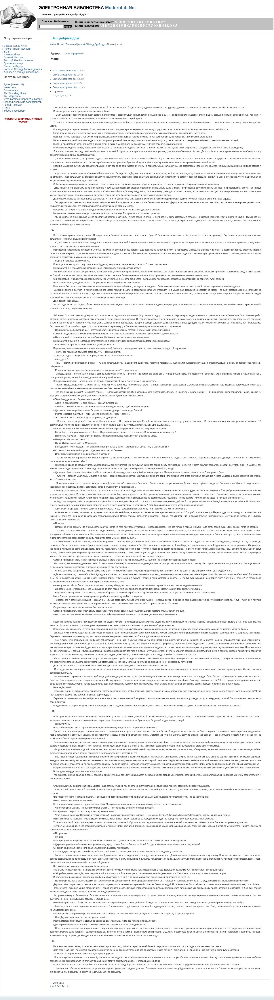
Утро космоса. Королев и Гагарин (23, 99)
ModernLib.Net (120, 7)
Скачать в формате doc (65, 79)
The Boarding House (15, 93)
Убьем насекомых (14, 110)
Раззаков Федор (13, 66)
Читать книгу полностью (65, 70)
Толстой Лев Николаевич (18, 60)
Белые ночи (11, 90)
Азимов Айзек (12, 54)
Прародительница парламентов (22, 101)
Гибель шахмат (13, 104)
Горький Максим (13, 57)
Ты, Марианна (12, 96)
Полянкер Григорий (75, 44)
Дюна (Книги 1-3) (14, 84)
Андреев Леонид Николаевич (21, 72)
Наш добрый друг (96, 44)
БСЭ (6, 51)
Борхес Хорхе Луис (15, 45)
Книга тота (10, 87)
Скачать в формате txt (64, 83)
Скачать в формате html (65, 87)
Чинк (6, 107)
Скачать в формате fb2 (64, 74)
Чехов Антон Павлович (17, 48)
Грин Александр (13, 63)
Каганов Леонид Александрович (23, 69)
